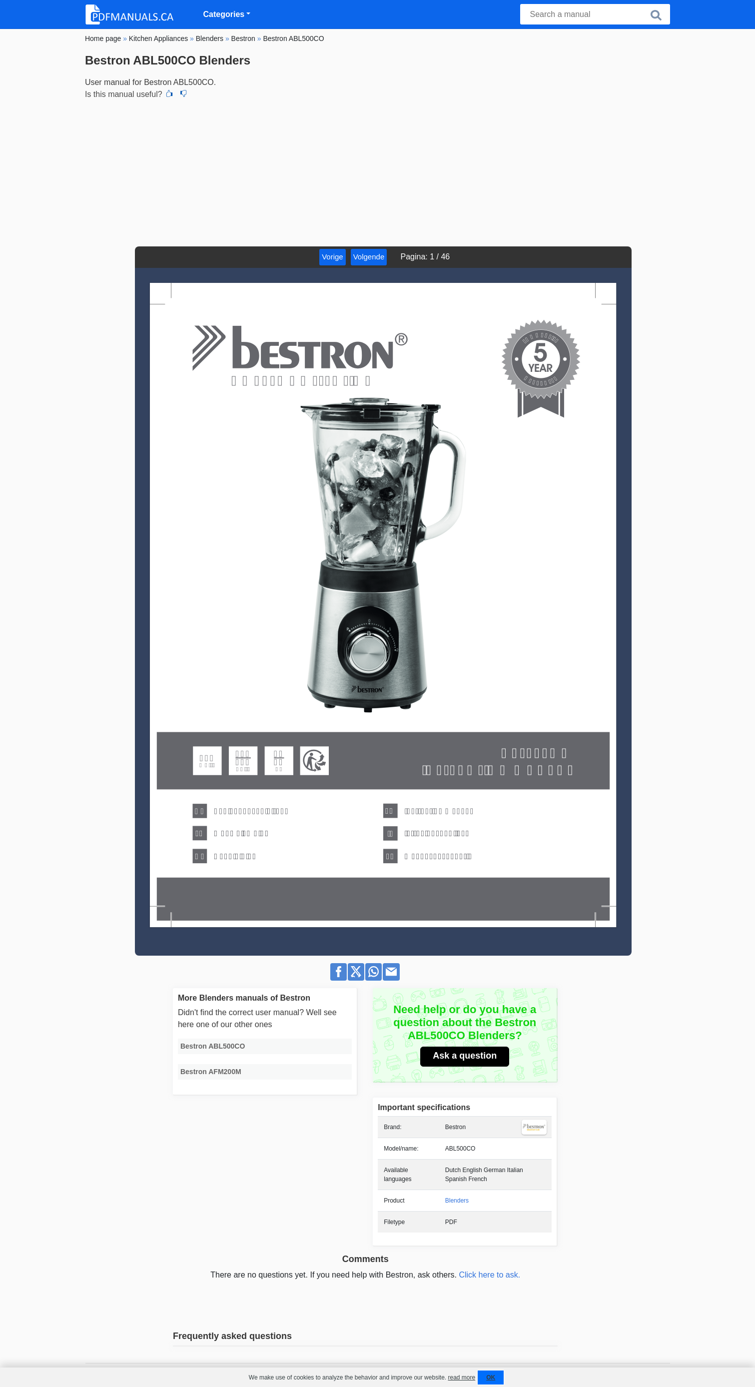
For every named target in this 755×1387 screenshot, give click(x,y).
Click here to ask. (489, 1275)
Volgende (369, 256)
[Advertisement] (377, 171)
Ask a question (465, 1056)
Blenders (457, 1200)
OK (490, 1377)
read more (461, 1377)
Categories (224, 14)
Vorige (332, 256)
